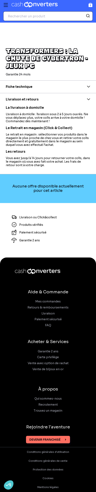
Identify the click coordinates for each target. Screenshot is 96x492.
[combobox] (48, 16)
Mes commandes (48, 301)
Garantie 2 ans (48, 351)
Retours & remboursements (48, 307)
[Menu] (5, 4)
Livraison (48, 313)
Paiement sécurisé (48, 319)
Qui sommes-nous (48, 398)
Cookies (48, 478)
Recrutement (48, 404)
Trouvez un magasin (48, 410)
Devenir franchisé (44, 439)
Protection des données (48, 469)
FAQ (48, 325)
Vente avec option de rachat (48, 363)
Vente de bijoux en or (48, 369)
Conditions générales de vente (48, 460)
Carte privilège (48, 357)
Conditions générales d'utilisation (48, 452)
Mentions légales (48, 487)
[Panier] (90, 5)
